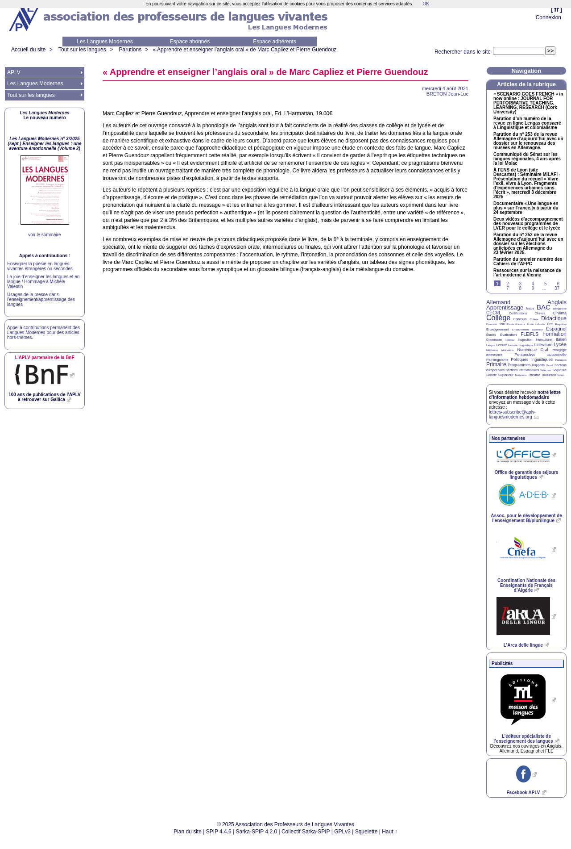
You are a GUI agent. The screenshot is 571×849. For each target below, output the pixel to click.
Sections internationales (522, 370)
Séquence (559, 370)
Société (491, 374)
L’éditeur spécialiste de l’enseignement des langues (523, 739)
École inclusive (536, 324)
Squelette (366, 831)
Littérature (543, 345)
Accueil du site (28, 49)
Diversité (491, 324)
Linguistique (526, 345)
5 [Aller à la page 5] (545, 283)
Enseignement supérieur (527, 329)
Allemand (498, 302)
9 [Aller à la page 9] (533, 288)
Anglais (557, 302)
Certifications (518, 313)
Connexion (548, 17)
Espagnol (556, 328)
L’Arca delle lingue (523, 645)
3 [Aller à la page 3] (520, 283)
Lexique (512, 345)
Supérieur (505, 375)
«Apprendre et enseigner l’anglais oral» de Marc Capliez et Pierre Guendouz (245, 49)
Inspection (525, 339)
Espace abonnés (190, 41)
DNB (502, 324)
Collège (498, 318)
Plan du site (188, 831)
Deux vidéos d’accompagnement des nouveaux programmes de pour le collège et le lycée (528, 223)
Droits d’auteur (516, 324)
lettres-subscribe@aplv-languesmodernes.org (512, 414)
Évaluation (508, 335)
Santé (549, 365)
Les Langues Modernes (104, 41)
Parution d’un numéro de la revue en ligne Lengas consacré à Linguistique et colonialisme (527, 123)
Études (491, 334)
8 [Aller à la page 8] (520, 288)
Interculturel (544, 339)
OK (425, 3)
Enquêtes (561, 324)
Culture (534, 319)
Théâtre (534, 375)
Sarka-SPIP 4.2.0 (256, 831)
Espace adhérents (274, 41)
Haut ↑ (389, 831)
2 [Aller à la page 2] (507, 283)
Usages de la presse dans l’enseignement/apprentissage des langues (41, 299)
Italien (561, 339)
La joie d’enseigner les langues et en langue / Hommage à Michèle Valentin (43, 281)
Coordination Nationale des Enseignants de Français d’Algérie (526, 585)
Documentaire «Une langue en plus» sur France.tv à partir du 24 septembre (526, 208)
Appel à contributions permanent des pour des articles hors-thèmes (43, 332)
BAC (543, 307)
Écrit (550, 324)
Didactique (554, 318)
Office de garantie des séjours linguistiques (527, 475)
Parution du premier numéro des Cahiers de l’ (527, 261)
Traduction (549, 374)
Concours (520, 319)
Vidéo (560, 375)
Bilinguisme (560, 308)
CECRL (493, 312)
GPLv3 (342, 831)
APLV (14, 72)
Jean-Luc (447, 93)
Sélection (545, 370)
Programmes (519, 365)
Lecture (502, 345)
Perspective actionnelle (540, 354)
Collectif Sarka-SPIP (305, 831)
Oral (544, 349)
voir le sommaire (44, 234)
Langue (490, 345)
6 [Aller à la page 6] (558, 283)
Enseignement (497, 329)
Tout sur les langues (82, 49)
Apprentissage (504, 307)
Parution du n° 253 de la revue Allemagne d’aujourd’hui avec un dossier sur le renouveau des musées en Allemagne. (528, 141)
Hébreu (509, 340)
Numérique (527, 349)
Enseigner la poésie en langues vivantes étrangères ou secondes (40, 266)
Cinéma (560, 313)
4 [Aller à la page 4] (533, 283)
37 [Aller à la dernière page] (556, 288)
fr (556, 9)
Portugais (561, 360)
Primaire (496, 364)
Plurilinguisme (497, 360)
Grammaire (494, 339)
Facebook (523, 792)
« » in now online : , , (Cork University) (528, 103)
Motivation (507, 350)
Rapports (538, 365)
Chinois (540, 313)
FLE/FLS (529, 334)
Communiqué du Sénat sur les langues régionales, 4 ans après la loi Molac (527, 159)
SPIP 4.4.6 (219, 831)
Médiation (492, 350)
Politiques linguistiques (532, 359)
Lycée (560, 344)
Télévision (521, 375)
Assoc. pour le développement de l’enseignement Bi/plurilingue (526, 518)
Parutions (130, 49)
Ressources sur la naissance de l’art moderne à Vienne (527, 272)
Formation (554, 334)
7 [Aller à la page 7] (507, 288)
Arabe (530, 308)
